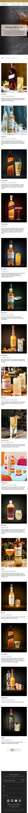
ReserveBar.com (16, 806)
